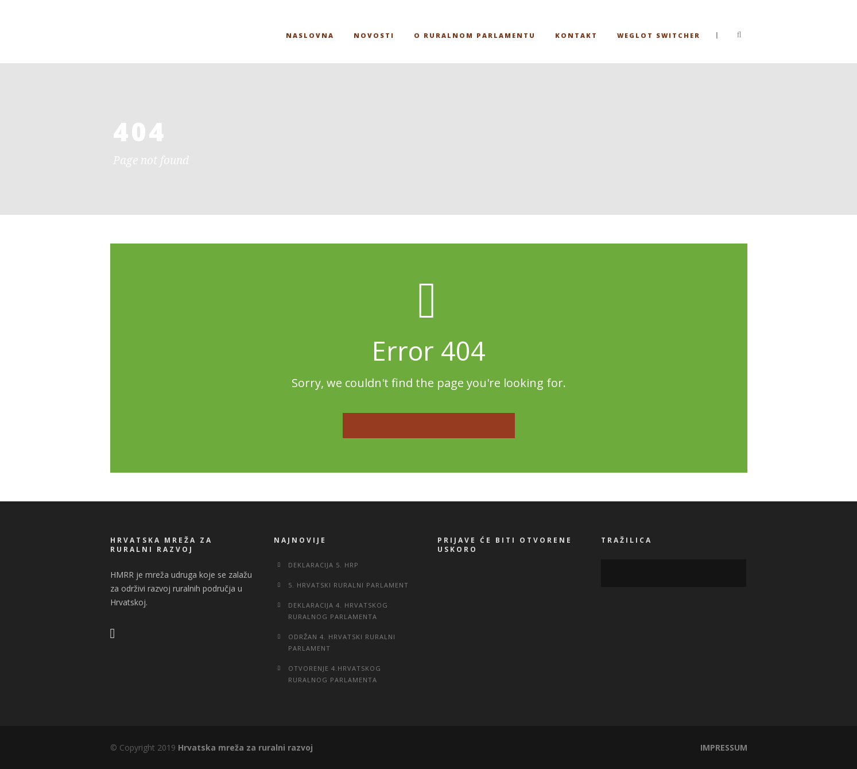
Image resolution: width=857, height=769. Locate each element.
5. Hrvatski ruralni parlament (348, 585)
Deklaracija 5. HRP (323, 565)
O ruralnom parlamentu (475, 35)
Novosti (374, 35)
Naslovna (310, 35)
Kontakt (576, 35)
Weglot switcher (658, 35)
